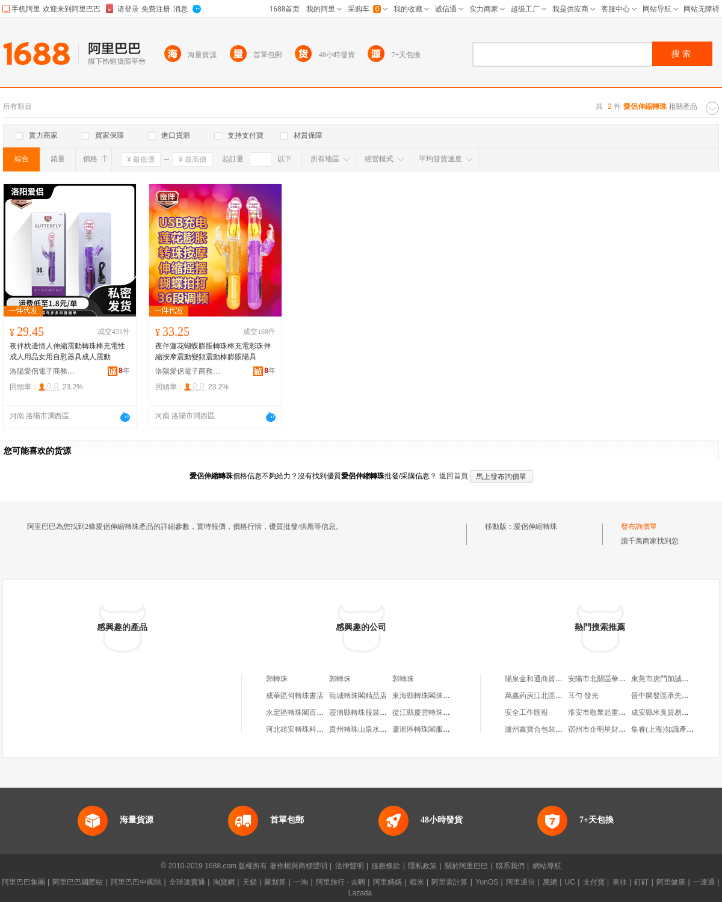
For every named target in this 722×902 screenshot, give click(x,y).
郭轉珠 (277, 679)
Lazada (360, 893)
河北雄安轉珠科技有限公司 (309, 729)
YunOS (486, 882)
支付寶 (594, 882)
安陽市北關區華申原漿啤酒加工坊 (622, 679)
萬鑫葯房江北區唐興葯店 (544, 695)
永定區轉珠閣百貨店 (298, 712)
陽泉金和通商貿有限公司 (544, 679)
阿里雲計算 (449, 882)
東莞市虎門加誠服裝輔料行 (674, 679)
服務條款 (385, 866)
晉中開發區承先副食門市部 (674, 695)
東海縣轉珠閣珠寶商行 (428, 695)
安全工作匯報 (526, 712)
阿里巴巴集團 (23, 882)
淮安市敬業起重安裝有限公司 (615, 712)
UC (570, 882)
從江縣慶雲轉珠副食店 (428, 712)
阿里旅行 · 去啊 (340, 882)
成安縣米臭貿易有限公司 (671, 712)
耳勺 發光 (583, 695)
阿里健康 (670, 882)
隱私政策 (422, 866)
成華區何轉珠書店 (295, 695)
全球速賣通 (187, 882)
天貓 (249, 882)
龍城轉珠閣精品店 (358, 695)
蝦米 (417, 882)
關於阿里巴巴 (466, 866)
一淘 (301, 882)
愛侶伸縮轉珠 (535, 526)
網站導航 (546, 866)
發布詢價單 (639, 526)
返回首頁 (453, 476)
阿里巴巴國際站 (77, 882)
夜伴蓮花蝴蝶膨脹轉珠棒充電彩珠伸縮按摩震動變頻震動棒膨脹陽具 (213, 351)
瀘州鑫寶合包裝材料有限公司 (552, 729)
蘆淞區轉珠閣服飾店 (424, 729)
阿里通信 (520, 882)
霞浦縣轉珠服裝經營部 (365, 712)
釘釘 (641, 882)
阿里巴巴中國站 (136, 882)
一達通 (704, 882)
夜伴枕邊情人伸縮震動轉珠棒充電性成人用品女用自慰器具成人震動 (67, 351)
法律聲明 (349, 866)
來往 (619, 882)
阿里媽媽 (387, 882)
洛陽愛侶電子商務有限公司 (43, 371)
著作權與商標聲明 (298, 866)
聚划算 (275, 882)
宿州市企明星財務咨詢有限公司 (618, 729)
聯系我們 (510, 866)
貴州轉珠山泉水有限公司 (369, 729)
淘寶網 (224, 882)
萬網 (550, 882)
